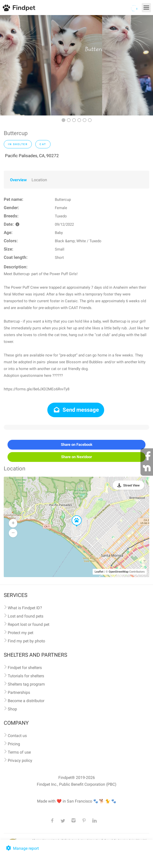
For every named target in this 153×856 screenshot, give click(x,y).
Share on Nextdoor (76, 457)
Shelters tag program (26, 684)
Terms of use (19, 752)
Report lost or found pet (28, 624)
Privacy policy (20, 760)
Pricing (14, 744)
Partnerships (19, 692)
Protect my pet (20, 632)
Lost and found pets (25, 616)
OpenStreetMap (118, 571)
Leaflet (99, 571)
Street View (131, 485)
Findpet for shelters (25, 667)
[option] (25, 65)
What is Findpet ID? (25, 607)
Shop (12, 709)
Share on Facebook (76, 444)
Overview (18, 179)
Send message (76, 410)
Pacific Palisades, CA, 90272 (32, 155)
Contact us (17, 735)
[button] (73, 515)
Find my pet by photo (26, 641)
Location (39, 179)
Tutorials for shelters (26, 676)
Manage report (22, 848)
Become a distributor (26, 700)
